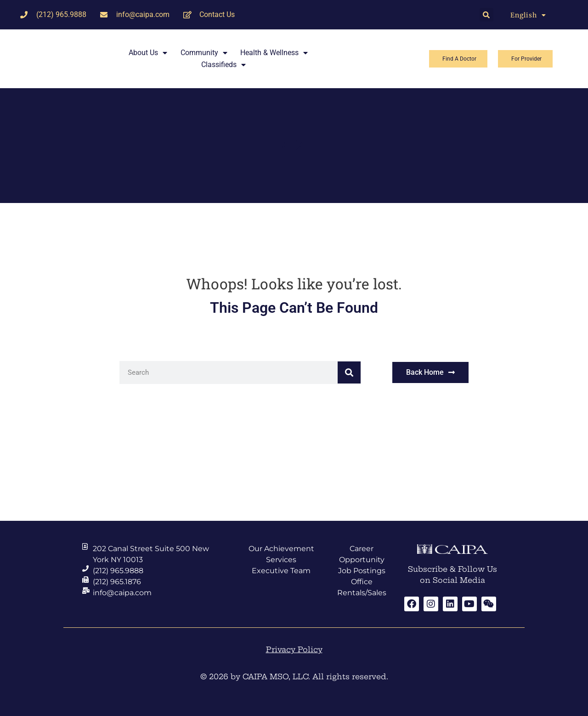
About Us (148, 53)
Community (204, 53)
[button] (486, 15)
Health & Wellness (274, 53)
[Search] (349, 372)
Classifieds (223, 65)
